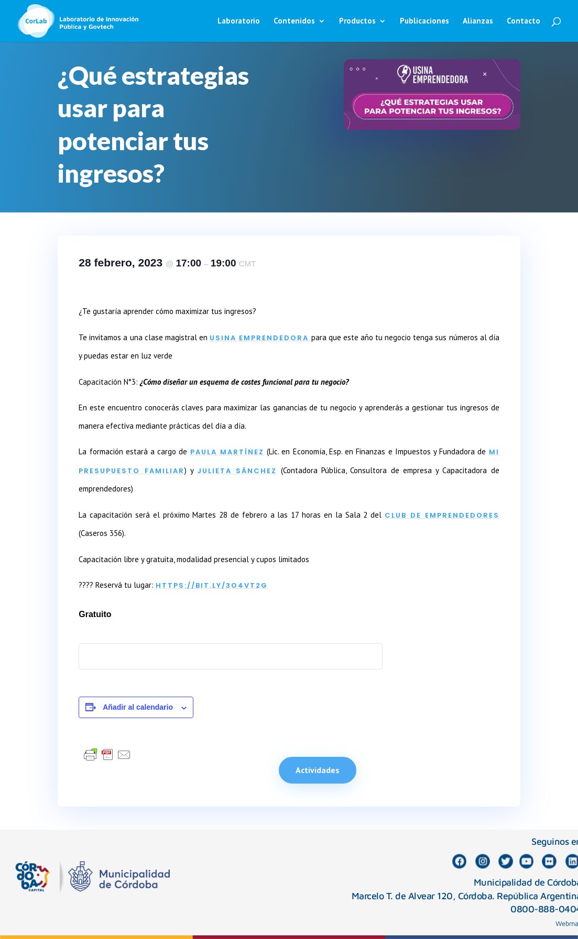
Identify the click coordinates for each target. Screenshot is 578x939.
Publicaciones (424, 21)
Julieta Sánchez (237, 471)
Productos (357, 21)
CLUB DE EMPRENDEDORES (442, 515)
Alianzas (478, 21)
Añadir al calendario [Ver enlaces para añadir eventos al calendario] (138, 707)
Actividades (318, 770)
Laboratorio (238, 21)
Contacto (523, 21)
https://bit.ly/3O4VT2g (212, 585)
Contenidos (294, 21)
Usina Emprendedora (260, 338)
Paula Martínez (227, 452)
